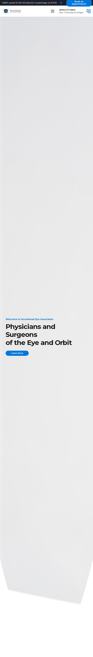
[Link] (11, 11)
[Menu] (52, 11)
